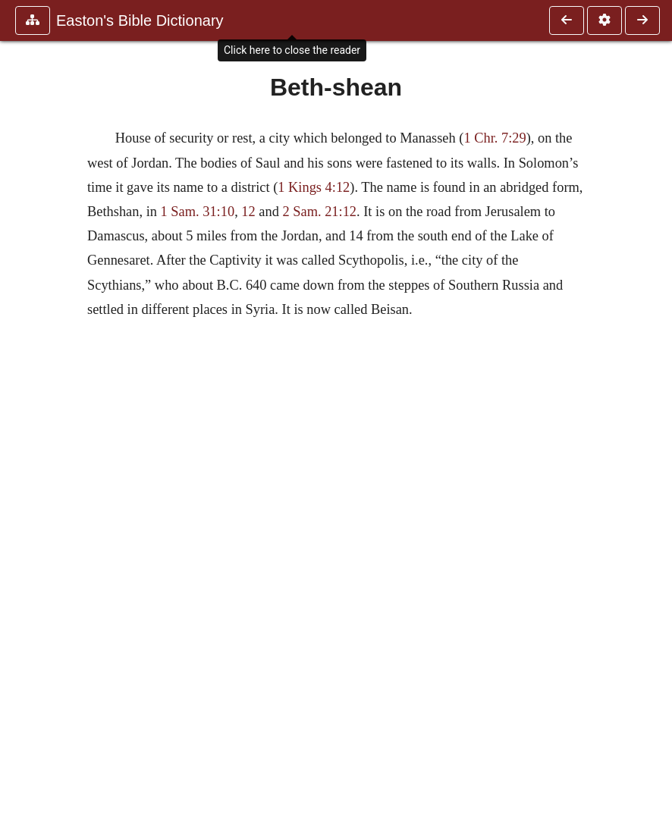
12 (248, 211)
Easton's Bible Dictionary (140, 20)
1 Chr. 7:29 (494, 138)
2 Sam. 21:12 (319, 211)
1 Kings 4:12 (314, 187)
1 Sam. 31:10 (198, 211)
